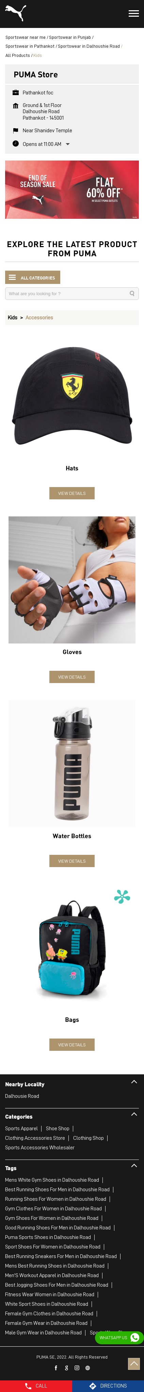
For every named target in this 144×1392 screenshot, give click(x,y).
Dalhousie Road (22, 1096)
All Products (17, 55)
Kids (12, 317)
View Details (72, 493)
